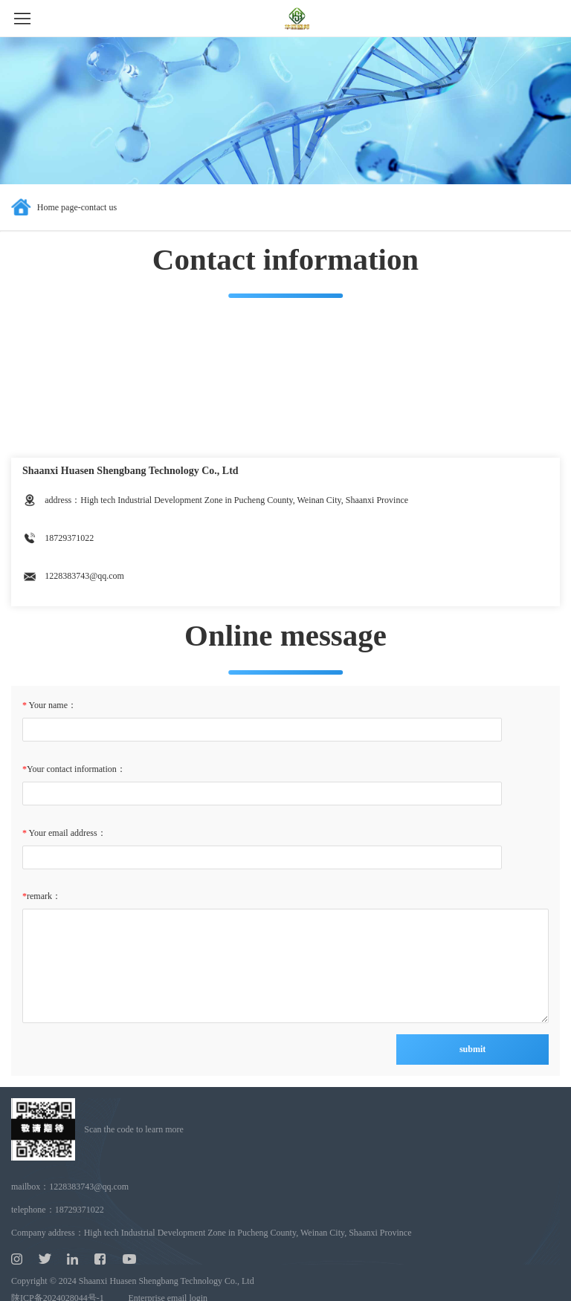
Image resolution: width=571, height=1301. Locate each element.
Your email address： (66, 833)
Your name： (52, 705)
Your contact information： (76, 769)
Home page (57, 207)
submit (472, 1049)
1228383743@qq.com (89, 1186)
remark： (44, 896)
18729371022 (79, 1209)
